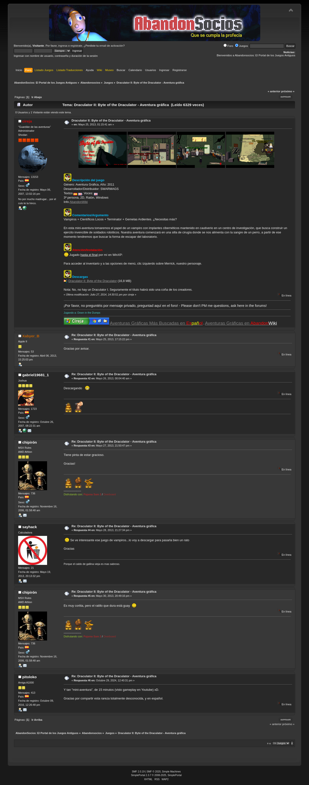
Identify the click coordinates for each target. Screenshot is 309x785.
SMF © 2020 (154, 771)
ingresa (62, 45)
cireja (27, 121)
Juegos (241, 45)
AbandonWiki (79, 202)
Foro (228, 45)
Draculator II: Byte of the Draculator (92, 281)
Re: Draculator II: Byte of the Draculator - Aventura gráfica (113, 335)
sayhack (29, 527)
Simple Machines (171, 771)
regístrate (76, 45)
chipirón (29, 442)
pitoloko (29, 677)
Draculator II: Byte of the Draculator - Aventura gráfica (111, 120)
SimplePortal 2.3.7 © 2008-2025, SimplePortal (156, 775)
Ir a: (269, 743)
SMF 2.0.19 (138, 771)
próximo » (288, 91)
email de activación (111, 45)
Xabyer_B (30, 336)
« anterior (274, 91)
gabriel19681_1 (35, 375)
